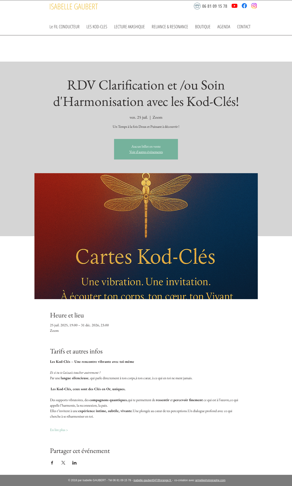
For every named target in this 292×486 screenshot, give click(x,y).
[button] (97, 26)
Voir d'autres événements (146, 151)
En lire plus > (59, 429)
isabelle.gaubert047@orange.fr (152, 480)
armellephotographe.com (210, 480)
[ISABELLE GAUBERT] (73, 6)
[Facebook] (244, 5)
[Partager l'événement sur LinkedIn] (74, 463)
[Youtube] (234, 5)
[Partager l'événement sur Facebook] (52, 463)
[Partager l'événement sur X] (63, 463)
